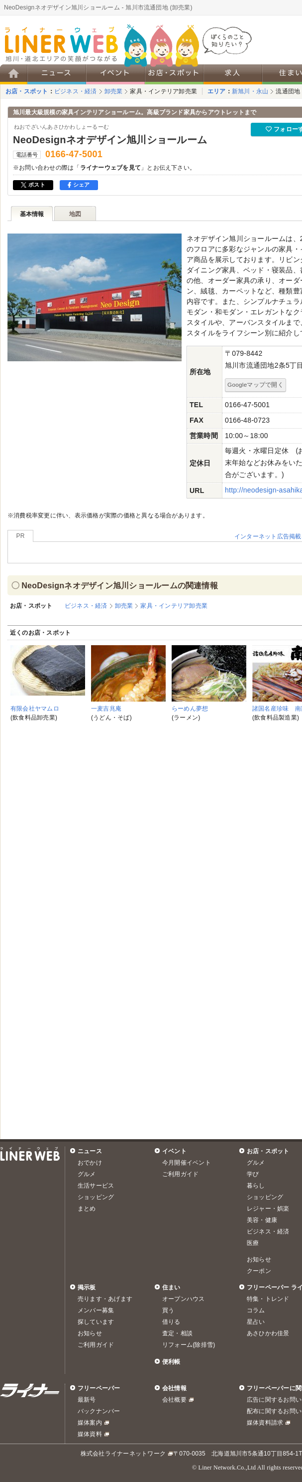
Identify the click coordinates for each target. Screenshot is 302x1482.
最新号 (87, 1399)
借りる (171, 1321)
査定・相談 (177, 1333)
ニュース (90, 1151)
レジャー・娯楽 (268, 1208)
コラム (256, 1310)
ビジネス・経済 (75, 91)
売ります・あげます (105, 1298)
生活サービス (96, 1185)
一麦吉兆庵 (106, 708)
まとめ (87, 1208)
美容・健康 (262, 1220)
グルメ (87, 1174)
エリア (216, 91)
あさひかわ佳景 (268, 1333)
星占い (256, 1321)
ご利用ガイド (180, 1174)
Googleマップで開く (255, 384)
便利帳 (171, 1361)
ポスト (33, 185)
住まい (171, 1287)
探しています (96, 1321)
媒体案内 (90, 1422)
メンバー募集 (96, 1310)
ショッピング (96, 1197)
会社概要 (174, 1399)
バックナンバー (99, 1411)
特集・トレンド (268, 1298)
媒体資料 (90, 1434)
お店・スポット (26, 91)
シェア (79, 185)
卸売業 (113, 91)
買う (168, 1310)
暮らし (256, 1185)
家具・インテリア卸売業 (163, 91)
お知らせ (259, 1259)
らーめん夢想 (190, 708)
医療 (253, 1242)
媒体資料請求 (265, 1422)
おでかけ (90, 1162)
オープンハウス (183, 1298)
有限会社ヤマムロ (34, 708)
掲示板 (87, 1287)
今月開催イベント (186, 1162)
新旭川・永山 (250, 91)
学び (253, 1174)
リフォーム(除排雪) (188, 1344)
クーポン (259, 1270)
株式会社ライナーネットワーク (123, 1453)
